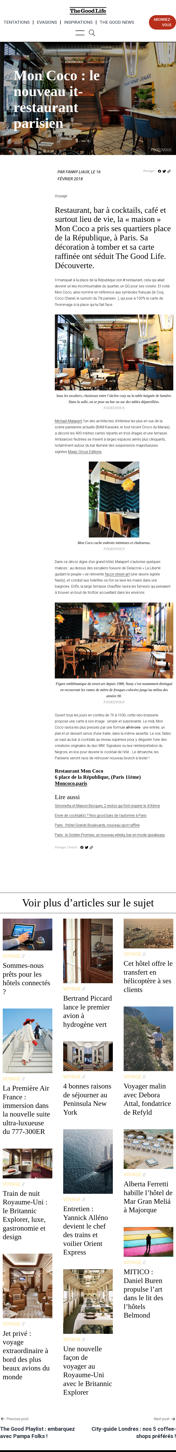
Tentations (17, 22)
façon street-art (117, 574)
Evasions (47, 22)
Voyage (21, 58)
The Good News (117, 22)
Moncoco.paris (71, 783)
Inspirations (78, 22)
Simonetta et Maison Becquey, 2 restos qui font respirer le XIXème (107, 806)
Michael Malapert (68, 421)
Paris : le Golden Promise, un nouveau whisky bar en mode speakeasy (110, 835)
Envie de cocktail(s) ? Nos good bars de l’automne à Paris (100, 815)
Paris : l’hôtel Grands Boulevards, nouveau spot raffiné (97, 825)
